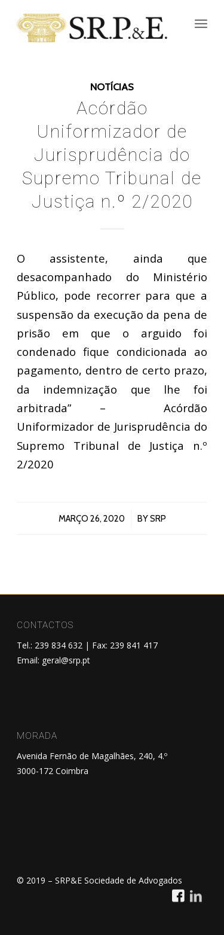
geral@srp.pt (66, 660)
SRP (158, 518)
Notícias (112, 87)
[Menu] (201, 24)
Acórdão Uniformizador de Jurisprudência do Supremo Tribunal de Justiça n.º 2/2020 (112, 155)
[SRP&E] (93, 27)
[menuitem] (201, 24)
